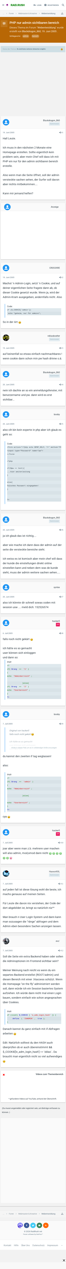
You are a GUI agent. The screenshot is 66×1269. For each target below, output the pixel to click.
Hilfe (16, 1245)
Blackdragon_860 (31, 31)
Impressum (52, 1245)
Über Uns (25, 1245)
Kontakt (7, 1245)
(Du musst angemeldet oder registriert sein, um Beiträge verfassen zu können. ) (31, 1110)
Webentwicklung (46, 27)
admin (25, 36)
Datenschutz (38, 1245)
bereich (35, 36)
